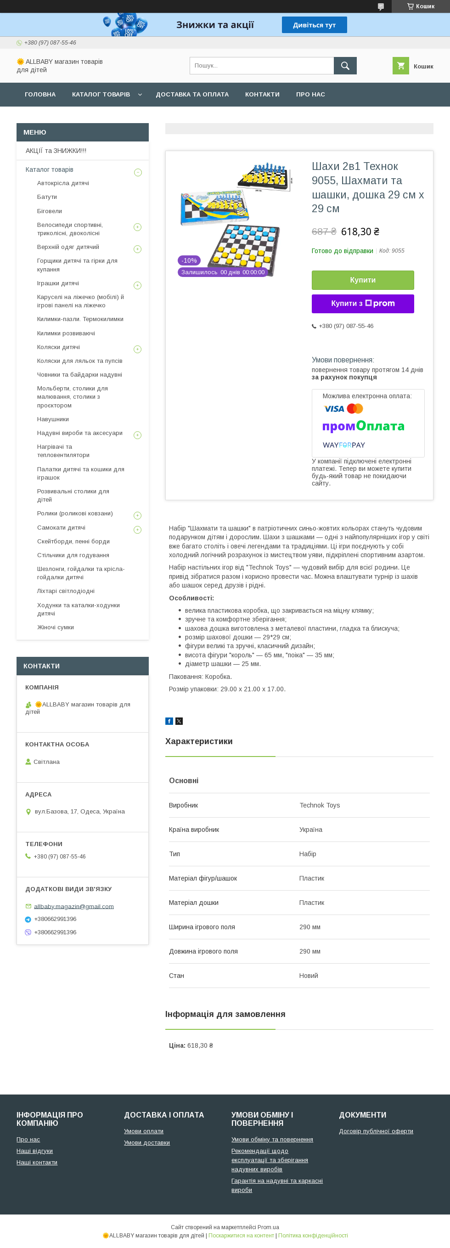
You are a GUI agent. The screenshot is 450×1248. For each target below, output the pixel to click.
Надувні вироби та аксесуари (80, 432)
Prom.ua (268, 1227)
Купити (363, 280)
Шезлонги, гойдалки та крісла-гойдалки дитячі (81, 573)
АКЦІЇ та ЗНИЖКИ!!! (56, 150)
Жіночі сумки (55, 627)
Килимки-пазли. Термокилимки (80, 319)
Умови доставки (147, 1142)
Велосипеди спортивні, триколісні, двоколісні (70, 229)
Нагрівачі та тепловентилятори (63, 450)
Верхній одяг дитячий (68, 246)
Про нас (310, 94)
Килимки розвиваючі (66, 333)
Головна (40, 94)
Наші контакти (37, 1162)
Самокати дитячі (61, 527)
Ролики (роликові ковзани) (75, 513)
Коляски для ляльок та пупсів (80, 360)
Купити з (362, 303)
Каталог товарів (101, 94)
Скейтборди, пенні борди (73, 541)
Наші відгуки (35, 1150)
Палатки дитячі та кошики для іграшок (80, 473)
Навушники (53, 419)
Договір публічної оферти (376, 1131)
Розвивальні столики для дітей (73, 495)
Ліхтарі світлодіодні (66, 590)
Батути (47, 196)
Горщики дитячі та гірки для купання (77, 264)
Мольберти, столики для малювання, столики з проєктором (72, 396)
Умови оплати (143, 1131)
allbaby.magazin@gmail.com (74, 906)
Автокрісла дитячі (63, 183)
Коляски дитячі (58, 347)
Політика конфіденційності (313, 1235)
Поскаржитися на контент (241, 1235)
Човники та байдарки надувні (79, 374)
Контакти (262, 94)
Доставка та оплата (192, 94)
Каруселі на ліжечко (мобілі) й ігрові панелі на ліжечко (80, 301)
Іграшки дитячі (58, 283)
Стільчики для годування (73, 555)
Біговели (49, 211)
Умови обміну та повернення (272, 1139)
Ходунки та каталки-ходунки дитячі (78, 609)
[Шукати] (345, 65)
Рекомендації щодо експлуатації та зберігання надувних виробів (269, 1160)
